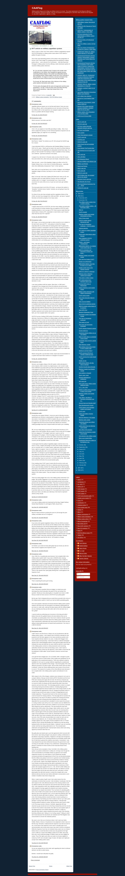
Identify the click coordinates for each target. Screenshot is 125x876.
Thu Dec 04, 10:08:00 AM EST (40, 857)
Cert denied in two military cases (87, 436)
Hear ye (81, 210)
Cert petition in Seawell (85, 373)
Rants (79, 530)
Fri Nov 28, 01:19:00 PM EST (39, 115)
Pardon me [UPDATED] (85, 261)
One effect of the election (85, 429)
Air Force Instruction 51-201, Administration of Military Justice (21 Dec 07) (85, 36)
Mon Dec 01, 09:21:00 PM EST (40, 628)
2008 (79, 196)
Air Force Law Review (83, 130)
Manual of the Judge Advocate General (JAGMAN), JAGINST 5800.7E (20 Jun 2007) (85, 108)
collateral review (81, 505)
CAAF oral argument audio (84, 496)
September (82, 447)
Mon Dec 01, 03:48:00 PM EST (40, 551)
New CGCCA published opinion (87, 304)
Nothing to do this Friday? (86, 350)
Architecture (80, 482)
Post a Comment (35, 860)
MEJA (79, 512)
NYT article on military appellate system (47, 48)
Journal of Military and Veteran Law (86, 161)
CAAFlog (37, 8)
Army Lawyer (80, 132)
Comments (80, 577)
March (81, 460)
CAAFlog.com (81, 139)
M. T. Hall (81, 551)
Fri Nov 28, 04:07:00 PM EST (39, 123)
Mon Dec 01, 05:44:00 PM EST (40, 575)
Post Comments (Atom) (42, 869)
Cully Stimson (83, 543)
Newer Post (32, 866)
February (81, 462)
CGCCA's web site (82, 142)
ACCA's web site (81, 121)
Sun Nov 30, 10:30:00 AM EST (40, 507)
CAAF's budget (83, 212)
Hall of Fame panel (84, 218)
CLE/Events (80, 502)
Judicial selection (83, 228)
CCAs (79, 500)
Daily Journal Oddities (85, 301)
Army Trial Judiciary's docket (84, 135)
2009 (79, 193)
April (80, 458)
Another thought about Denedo (87, 367)
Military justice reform (83, 519)
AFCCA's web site (82, 124)
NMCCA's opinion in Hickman (87, 271)
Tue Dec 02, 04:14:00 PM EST (40, 843)
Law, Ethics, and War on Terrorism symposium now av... (86, 399)
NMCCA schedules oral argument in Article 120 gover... (86, 251)
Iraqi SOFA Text (83, 310)
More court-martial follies (85, 438)
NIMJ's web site (81, 168)
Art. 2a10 (79, 484)
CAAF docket (80, 489)
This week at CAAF (84, 322)
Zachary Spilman (83, 558)
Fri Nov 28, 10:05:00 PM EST (39, 359)
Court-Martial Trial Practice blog (85, 148)
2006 (79, 470)
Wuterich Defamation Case (86, 312)
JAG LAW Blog (81, 157)
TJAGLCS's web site (82, 188)
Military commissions (82, 514)
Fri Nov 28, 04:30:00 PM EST (39, 135)
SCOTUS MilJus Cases (56, 97)
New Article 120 (81, 523)
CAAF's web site (81, 137)
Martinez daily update (84, 420)
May (80, 456)
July (80, 451)
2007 (79, 468)
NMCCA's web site (82, 173)
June (80, 454)
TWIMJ (79, 535)
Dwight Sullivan (83, 545)
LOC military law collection (84, 96)
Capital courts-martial (83, 498)
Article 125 (80, 486)
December (82, 198)
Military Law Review (82, 163)
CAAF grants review (84, 295)
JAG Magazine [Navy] (83, 159)
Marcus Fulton (83, 553)
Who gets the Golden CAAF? (86, 259)
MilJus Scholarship (82, 521)
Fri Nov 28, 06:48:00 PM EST (39, 217)
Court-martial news (82, 507)
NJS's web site (81, 170)
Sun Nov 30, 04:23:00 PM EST (40, 540)
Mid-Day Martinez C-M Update (87, 417)
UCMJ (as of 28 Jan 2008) (84, 116)
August (81, 449)
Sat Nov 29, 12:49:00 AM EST (40, 410)
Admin (79, 479)
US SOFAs (80, 537)
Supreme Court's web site (84, 179)
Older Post (69, 866)
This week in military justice (86, 277)
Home (50, 866)
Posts (79, 574)
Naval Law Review (82, 166)
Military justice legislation (42, 97)
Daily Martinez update (84, 344)
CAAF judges (80, 493)
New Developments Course (86, 405)
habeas (79, 509)
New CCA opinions (82, 528)
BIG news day (82, 381)
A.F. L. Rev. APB (83, 387)
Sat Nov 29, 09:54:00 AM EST (40, 497)
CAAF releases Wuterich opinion (87, 328)
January (81, 465)
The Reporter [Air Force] (83, 181)
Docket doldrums (83, 330)
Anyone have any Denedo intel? (87, 403)
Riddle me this (83, 360)
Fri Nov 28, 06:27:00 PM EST (39, 201)
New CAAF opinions (82, 526)
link (37, 51)
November (82, 200)
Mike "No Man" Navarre (85, 556)
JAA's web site (81, 154)
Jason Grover (83, 548)
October (81, 445)
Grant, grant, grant (84, 375)
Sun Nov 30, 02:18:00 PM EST (40, 517)
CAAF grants (80, 491)
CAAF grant (82, 411)
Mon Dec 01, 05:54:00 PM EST (40, 584)
